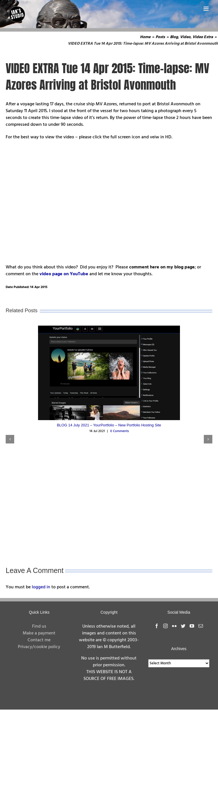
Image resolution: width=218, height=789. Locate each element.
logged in (41, 587)
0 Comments (119, 431)
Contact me (39, 640)
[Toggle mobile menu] (206, 9)
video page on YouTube (63, 274)
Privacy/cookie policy (39, 647)
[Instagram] (165, 626)
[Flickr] (174, 626)
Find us (39, 626)
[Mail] (200, 626)
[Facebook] (156, 626)
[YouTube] (192, 626)
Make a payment (39, 633)
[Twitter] (183, 626)
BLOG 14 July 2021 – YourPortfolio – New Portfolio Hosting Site (109, 425)
